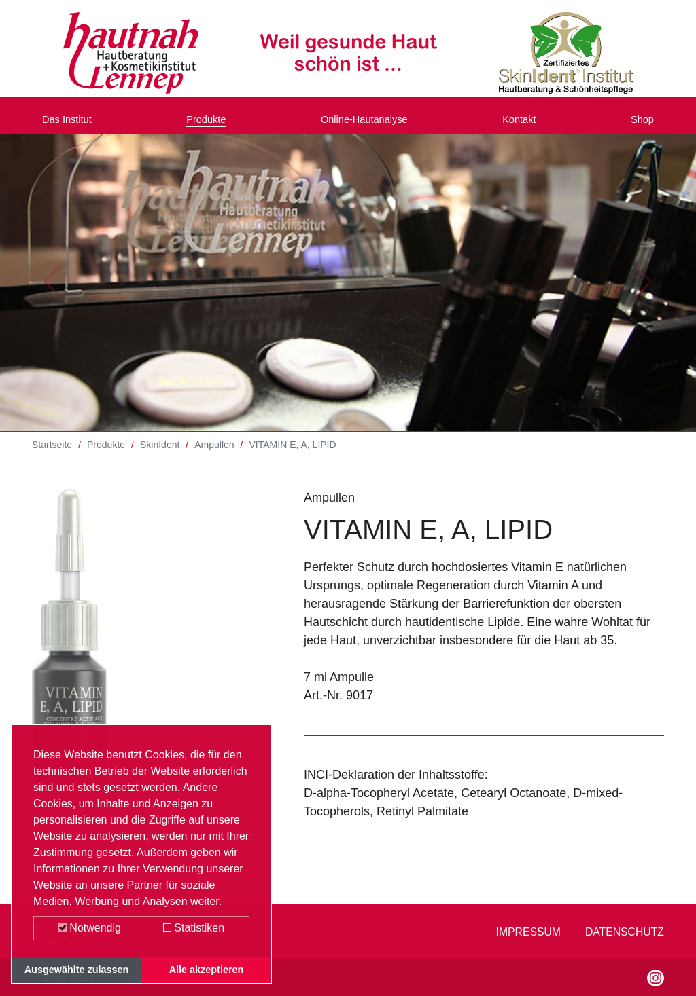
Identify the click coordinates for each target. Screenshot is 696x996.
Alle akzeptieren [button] (206, 969)
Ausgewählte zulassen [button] (76, 969)
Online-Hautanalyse (367, 124)
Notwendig (89, 928)
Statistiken (193, 928)
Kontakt (523, 124)
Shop (639, 124)
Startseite (52, 454)
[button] (52, 292)
